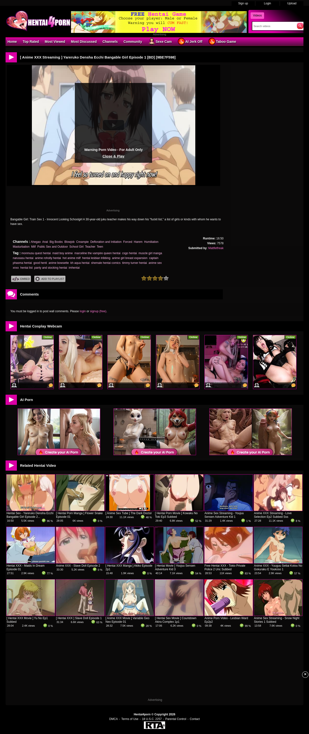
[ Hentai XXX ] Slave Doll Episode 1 (79, 618)
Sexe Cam (160, 41)
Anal (45, 242)
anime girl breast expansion (129, 258)
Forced (127, 242)
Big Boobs (56, 242)
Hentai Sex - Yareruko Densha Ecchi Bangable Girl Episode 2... (30, 515)
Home (12, 42)
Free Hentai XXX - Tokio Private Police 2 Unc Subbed (224, 567)
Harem (138, 242)
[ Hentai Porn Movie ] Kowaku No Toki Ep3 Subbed (176, 515)
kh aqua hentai (80, 263)
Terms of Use (130, 719)
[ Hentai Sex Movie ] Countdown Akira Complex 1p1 (175, 619)
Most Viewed (55, 42)
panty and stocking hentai (50, 267)
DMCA (113, 719)
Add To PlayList (49, 279)
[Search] (273, 26)
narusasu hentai (23, 258)
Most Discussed (84, 42)
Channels (110, 42)
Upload (291, 3)
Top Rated (31, 42)
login (83, 311)
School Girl (76, 246)
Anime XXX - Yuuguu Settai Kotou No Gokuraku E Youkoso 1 (278, 567)
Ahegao (36, 242)
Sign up (243, 3)
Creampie (82, 242)
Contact (195, 719)
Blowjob (69, 242)
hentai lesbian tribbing (96, 258)
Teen (100, 246)
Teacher (90, 246)
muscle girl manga (150, 253)
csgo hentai (129, 253)
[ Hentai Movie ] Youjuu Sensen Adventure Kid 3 (175, 567)
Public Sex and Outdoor (52, 246)
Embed (21, 279)
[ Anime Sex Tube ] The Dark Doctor (128, 513)
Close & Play (114, 156)
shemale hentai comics (105, 263)
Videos (257, 15)
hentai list (26, 267)
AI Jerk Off (189, 41)
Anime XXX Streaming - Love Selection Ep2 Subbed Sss (273, 515)
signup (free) (98, 311)
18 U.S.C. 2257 (152, 719)
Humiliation (151, 242)
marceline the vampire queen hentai (97, 253)
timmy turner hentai (134, 263)
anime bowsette (59, 263)
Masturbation (21, 246)
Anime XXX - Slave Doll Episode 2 (78, 565)
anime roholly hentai (48, 258)
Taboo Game (222, 41)
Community (132, 42)
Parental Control (175, 719)
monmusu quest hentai (36, 253)
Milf (33, 246)
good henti (40, 263)
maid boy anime (62, 253)
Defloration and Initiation (105, 242)
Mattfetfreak (216, 248)
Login (267, 3)
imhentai (74, 267)
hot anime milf (72, 258)
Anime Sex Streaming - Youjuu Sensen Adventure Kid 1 (224, 515)
